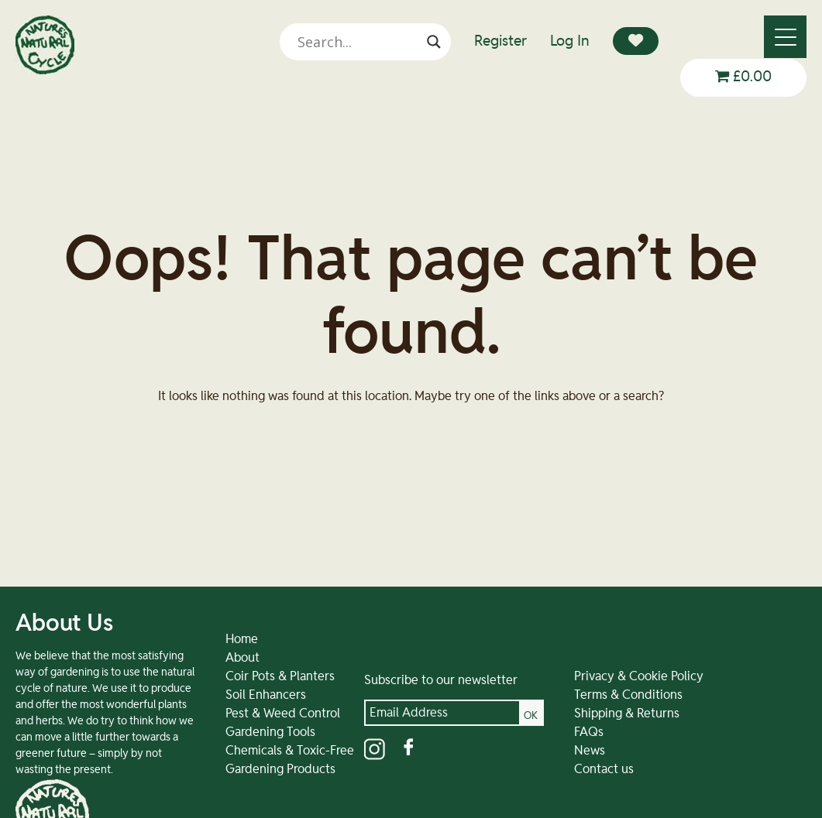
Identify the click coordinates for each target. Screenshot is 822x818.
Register (500, 41)
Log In (570, 41)
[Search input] (364, 42)
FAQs (564, 748)
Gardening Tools (258, 748)
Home (229, 655)
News (564, 767)
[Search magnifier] (434, 42)
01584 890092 (723, 770)
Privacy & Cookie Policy (614, 692)
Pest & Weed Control (270, 730)
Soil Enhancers (253, 711)
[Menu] (785, 36)
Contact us (579, 785)
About (230, 674)
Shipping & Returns (602, 730)
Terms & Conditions (603, 711)
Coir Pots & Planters (267, 692)
